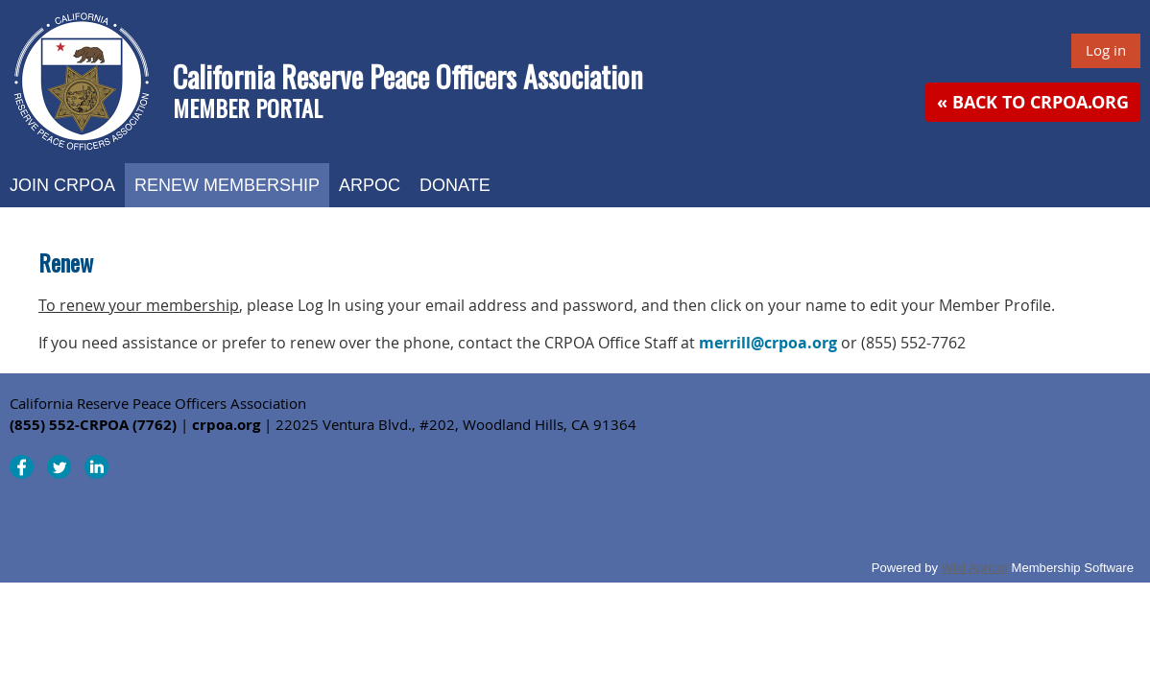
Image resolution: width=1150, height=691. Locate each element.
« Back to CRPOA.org (1033, 102)
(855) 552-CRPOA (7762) (93, 425)
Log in (1106, 50)
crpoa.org (226, 425)
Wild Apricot (975, 567)
